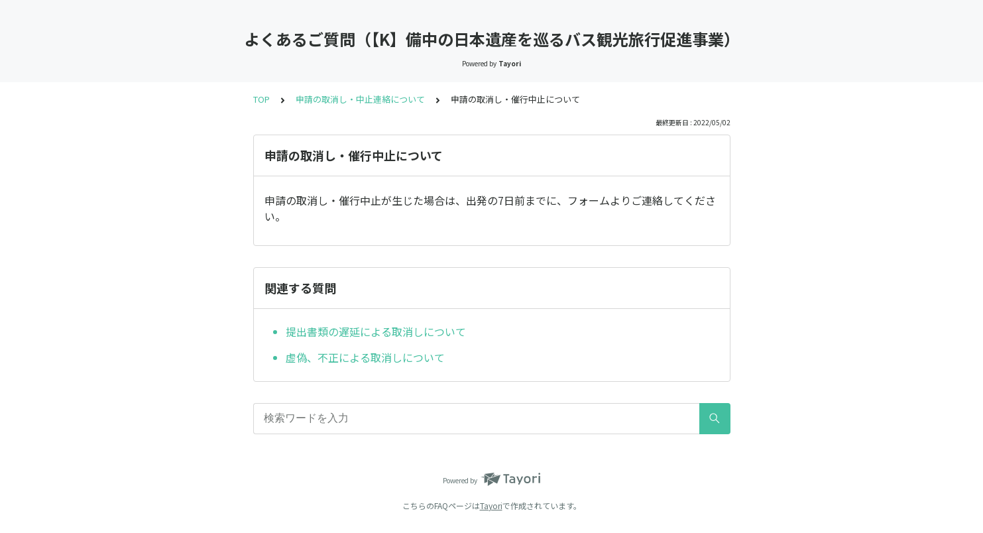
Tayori (491, 505)
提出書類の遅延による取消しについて (376, 331)
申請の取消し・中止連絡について (360, 99)
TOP (261, 99)
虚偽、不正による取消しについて (365, 357)
